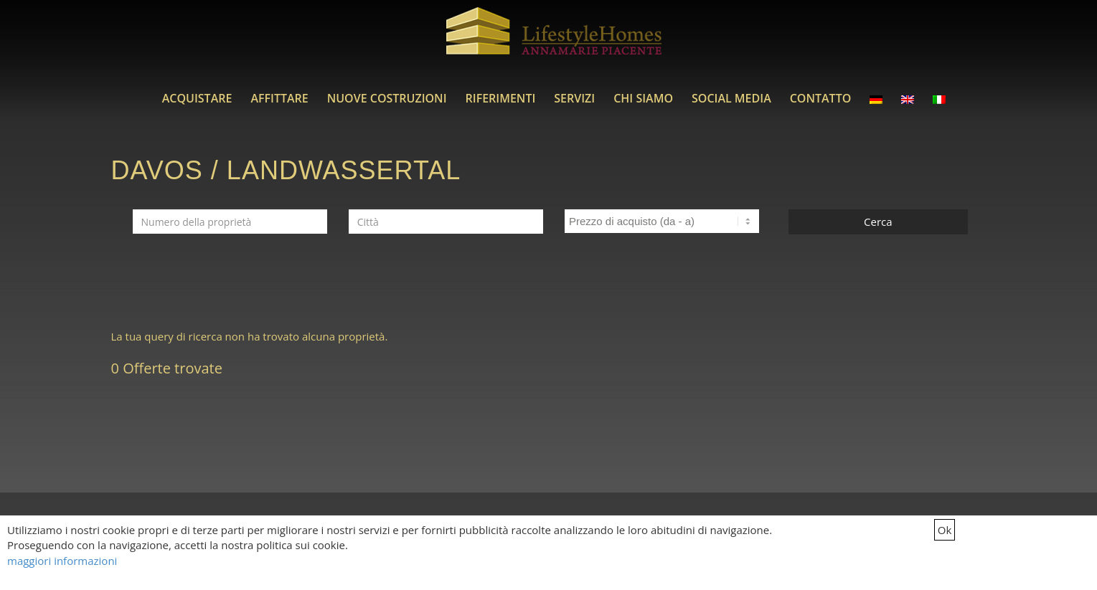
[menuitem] (197, 98)
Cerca (878, 221)
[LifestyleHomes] (554, 39)
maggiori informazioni (62, 560)
